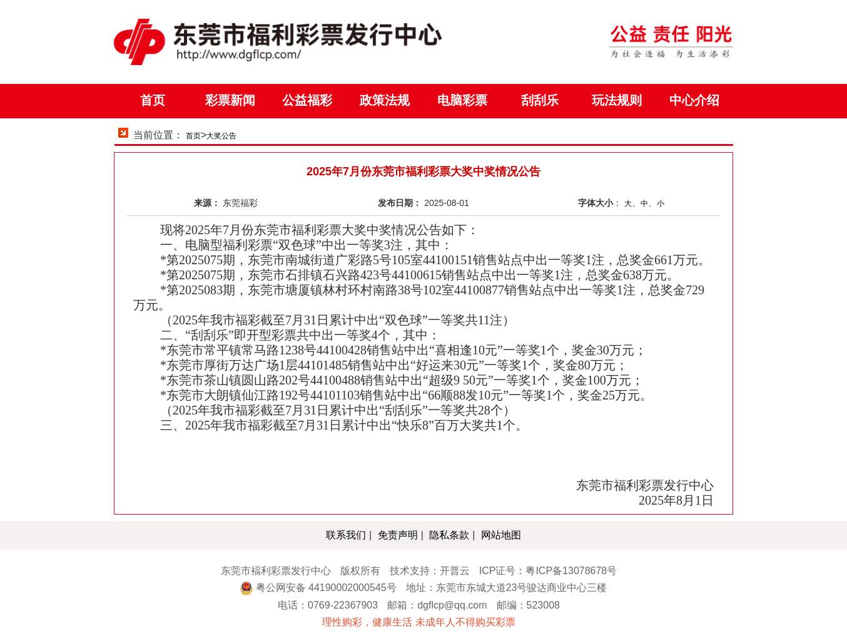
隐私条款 (449, 535)
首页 (193, 135)
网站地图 (501, 535)
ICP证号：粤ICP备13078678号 (548, 570)
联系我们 (346, 535)
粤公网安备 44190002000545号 (326, 587)
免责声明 (398, 535)
